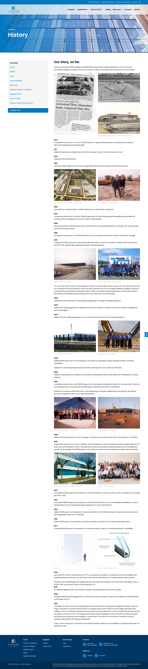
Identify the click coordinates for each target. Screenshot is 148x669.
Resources (117, 9)
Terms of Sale (15, 98)
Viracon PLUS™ (96, 9)
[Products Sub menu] (75, 9)
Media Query (47, 646)
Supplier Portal (15, 94)
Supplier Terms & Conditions (21, 89)
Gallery (108, 9)
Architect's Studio (94, 2)
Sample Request (28, 649)
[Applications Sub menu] (88, 9)
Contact (134, 2)
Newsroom (14, 85)
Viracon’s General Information (21, 103)
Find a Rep (90, 643)
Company (128, 9)
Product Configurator (123, 2)
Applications (82, 9)
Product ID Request (29, 646)
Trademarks (67, 646)
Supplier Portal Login (29, 656)
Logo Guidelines (16, 81)
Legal (12, 76)
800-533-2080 (92, 645)
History (12, 72)
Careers (137, 9)
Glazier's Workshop (108, 2)
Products (70, 9)
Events (12, 67)
